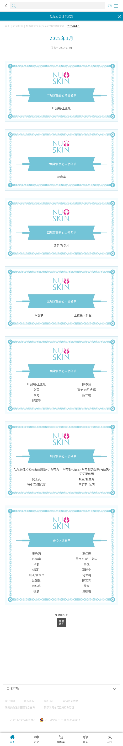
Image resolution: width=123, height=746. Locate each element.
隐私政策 (48, 701)
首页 (7, 26)
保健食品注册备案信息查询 (20, 707)
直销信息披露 (70, 701)
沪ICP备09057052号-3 (22, 720)
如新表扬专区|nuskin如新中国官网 (45, 26)
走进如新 (18, 26)
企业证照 (10, 701)
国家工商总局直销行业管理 (59, 707)
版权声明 (29, 701)
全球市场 (12, 688)
